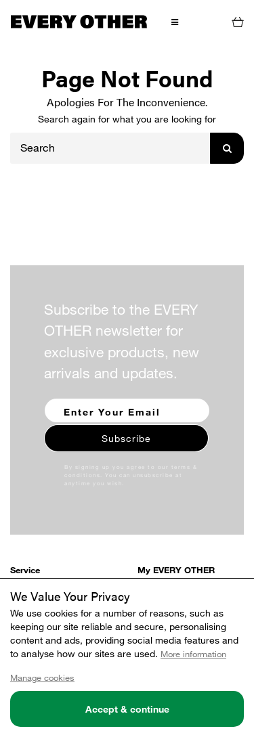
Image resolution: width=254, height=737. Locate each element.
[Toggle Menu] (174, 21)
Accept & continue (127, 709)
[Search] (110, 148)
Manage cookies (42, 677)
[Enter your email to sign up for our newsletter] (127, 410)
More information (193, 653)
